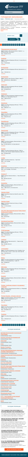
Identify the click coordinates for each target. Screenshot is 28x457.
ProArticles (3, 314)
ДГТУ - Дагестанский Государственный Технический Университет (10, 397)
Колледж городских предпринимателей (10, 337)
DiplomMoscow (4, 121)
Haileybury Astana (5, 201)
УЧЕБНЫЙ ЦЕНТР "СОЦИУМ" (8, 383)
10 (19, 44)
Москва (10, 335)
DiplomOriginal (4, 130)
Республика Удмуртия (12, 378)
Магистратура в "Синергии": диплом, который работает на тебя (12, 419)
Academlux (3, 58)
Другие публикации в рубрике (14, 449)
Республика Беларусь (4, 368)
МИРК (2, 401)
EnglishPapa (4, 166)
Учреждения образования (19, 19)
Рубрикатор (12, 39)
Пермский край (11, 381)
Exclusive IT (4, 174)
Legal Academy (4, 248)
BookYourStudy (4, 67)
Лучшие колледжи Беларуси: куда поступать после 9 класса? (11, 431)
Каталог (2, 19)
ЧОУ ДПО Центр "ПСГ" (6, 386)
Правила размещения (5, 454)
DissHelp (3, 149)
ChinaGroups (4, 94)
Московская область (12, 357)
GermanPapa (4, 183)
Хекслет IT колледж (6, 347)
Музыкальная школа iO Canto (8, 393)
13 (21, 44)
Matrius (3, 258)
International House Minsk (7, 221)
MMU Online (4, 267)
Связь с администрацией (22, 454)
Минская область (11, 368)
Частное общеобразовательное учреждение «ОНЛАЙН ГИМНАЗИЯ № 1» (11, 351)
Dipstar (3, 139)
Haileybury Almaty (5, 192)
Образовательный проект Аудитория (9, 380)
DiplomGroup (4, 103)
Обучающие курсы (4, 29)
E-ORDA (3, 158)
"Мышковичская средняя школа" (9, 49)
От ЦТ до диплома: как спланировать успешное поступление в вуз (12, 441)
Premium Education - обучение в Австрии (11, 296)
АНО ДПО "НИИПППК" (6, 363)
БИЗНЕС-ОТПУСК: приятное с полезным (10, 370)
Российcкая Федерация (4, 335)
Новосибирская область (13, 353)
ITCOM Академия (5, 230)
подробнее (3, 55)
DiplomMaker (4, 112)
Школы (2, 30)
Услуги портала (13, 454)
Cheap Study (4, 84)
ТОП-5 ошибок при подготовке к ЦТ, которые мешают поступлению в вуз (12, 411)
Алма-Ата (10, 348)
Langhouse (3, 239)
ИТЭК (2, 344)
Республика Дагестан (12, 399)
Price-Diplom (4, 305)
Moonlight (3, 276)
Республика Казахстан (4, 348)
